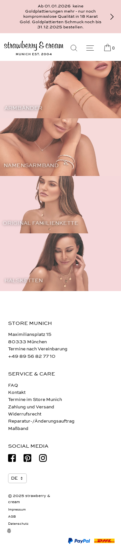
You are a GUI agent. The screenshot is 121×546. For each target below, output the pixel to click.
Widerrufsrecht (24, 414)
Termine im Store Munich (35, 399)
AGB (12, 517)
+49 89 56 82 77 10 (31, 356)
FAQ (13, 385)
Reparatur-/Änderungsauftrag (41, 421)
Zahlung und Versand (31, 407)
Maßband (18, 428)
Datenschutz (18, 524)
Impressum (17, 510)
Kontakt (16, 392)
